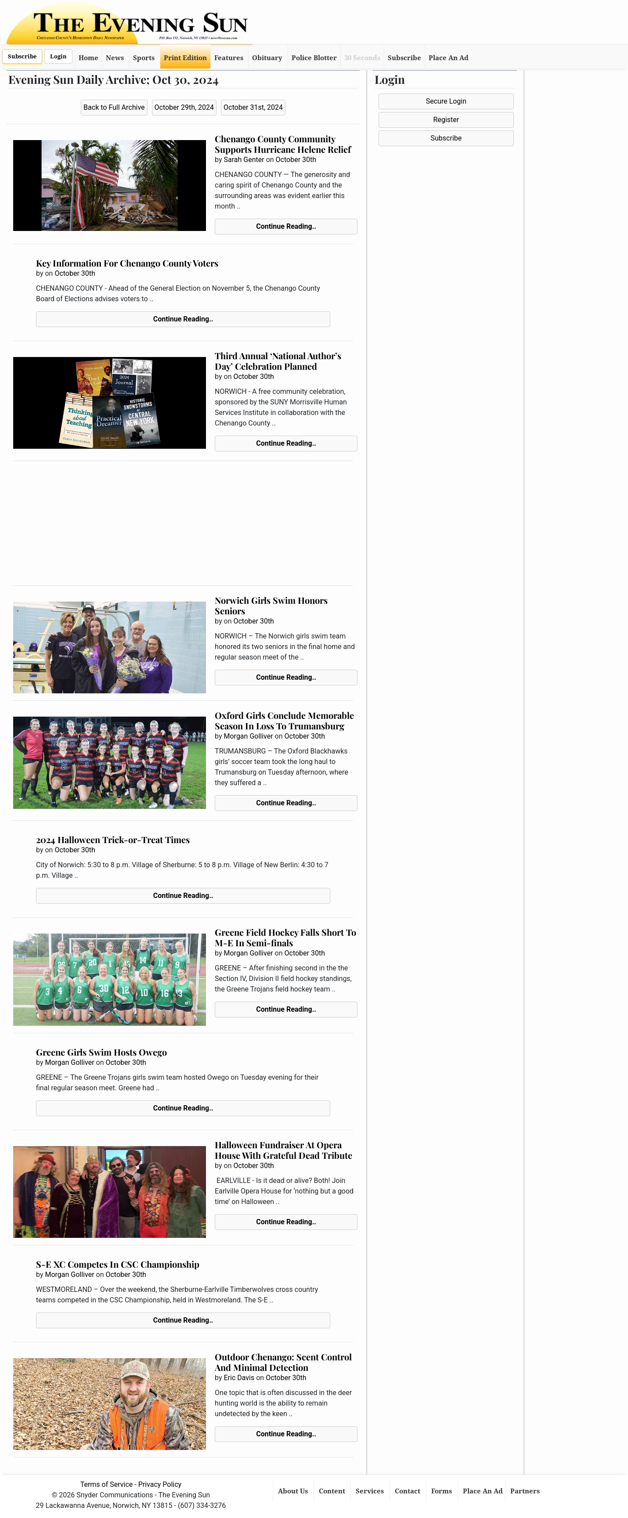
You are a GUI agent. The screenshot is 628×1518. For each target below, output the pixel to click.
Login (58, 56)
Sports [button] (144, 58)
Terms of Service (106, 1484)
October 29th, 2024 (184, 107)
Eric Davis (239, 1378)
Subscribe (22, 56)
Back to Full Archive (113, 107)
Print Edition (185, 58)
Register (446, 119)
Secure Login (446, 101)
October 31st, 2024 (253, 107)
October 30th (296, 159)
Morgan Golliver (248, 736)
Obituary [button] (267, 58)
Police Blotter (314, 58)
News (115, 58)
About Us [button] (294, 1491)
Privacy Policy (160, 1484)
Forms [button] (442, 1491)
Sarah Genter (244, 159)
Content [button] (333, 1491)
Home (88, 58)
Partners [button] (525, 1491)
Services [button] (371, 1491)
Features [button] (228, 58)
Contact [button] (408, 1491)
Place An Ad (449, 58)
